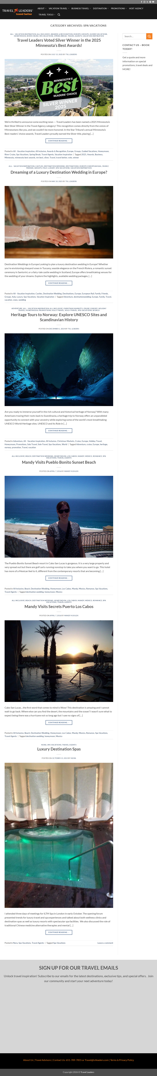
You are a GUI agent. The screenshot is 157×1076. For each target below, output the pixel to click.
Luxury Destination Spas (59, 749)
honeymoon (50, 592)
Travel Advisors (43, 1059)
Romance (97, 456)
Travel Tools (47, 14)
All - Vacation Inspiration (23, 34)
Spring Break (60, 36)
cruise (89, 444)
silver (46, 157)
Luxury (51, 168)
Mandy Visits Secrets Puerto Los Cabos (59, 606)
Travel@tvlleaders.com (97, 1059)
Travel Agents (75, 36)
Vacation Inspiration (93, 36)
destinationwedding (82, 297)
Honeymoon (20, 36)
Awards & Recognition (62, 34)
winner (76, 157)
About (42, 8)
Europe (77, 34)
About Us (28, 1059)
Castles (39, 166)
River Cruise (33, 36)
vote (70, 157)
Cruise (87, 308)
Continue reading (59, 140)
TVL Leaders (71, 54)
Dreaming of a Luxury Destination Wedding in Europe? (59, 172)
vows (15, 300)
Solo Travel (58, 310)
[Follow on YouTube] (153, 2)
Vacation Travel (59, 8)
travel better (61, 157)
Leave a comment (105, 943)
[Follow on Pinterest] (150, 2)
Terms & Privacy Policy (122, 1059)
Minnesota (9, 157)
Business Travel (81, 8)
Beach (28, 456)
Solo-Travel (71, 310)
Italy (44, 168)
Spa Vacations (46, 36)
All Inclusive (43, 34)
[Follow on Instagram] (144, 2)
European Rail (94, 166)
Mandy (81, 456)
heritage (103, 444)
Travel (52, 157)
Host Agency (136, 8)
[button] (59, 15)
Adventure (68, 297)
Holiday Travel (95, 441)
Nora (43, 745)
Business (99, 154)
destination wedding (35, 592)
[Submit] (149, 36)
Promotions (119, 8)
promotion (16, 447)
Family (105, 166)
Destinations (72, 166)
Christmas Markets (73, 308)
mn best (39, 157)
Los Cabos (72, 456)
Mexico (88, 456)
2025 (83, 154)
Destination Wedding (54, 166)
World (96, 310)
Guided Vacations (98, 34)
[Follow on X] (147, 2)
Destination (101, 8)
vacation (8, 300)
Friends (30, 168)
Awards (90, 154)
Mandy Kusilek (71, 471)
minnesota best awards (25, 157)
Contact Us (59, 1059)
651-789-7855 (74, 1059)
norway (8, 447)
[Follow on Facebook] (141, 2)
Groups (85, 34)
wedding (22, 300)
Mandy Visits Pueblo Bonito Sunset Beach (59, 462)
